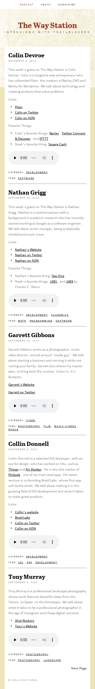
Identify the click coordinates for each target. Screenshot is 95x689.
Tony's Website (26, 626)
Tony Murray (26, 576)
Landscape (52, 660)
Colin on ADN (25, 117)
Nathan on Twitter (28, 254)
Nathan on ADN (27, 260)
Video (30, 420)
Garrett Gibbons (31, 334)
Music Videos (65, 426)
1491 (53, 281)
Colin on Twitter (27, 112)
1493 (69, 281)
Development (37, 172)
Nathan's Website (28, 249)
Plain (19, 106)
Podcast (26, 4)
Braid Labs (22, 517)
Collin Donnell (28, 443)
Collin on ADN (25, 528)
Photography (29, 426)
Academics (60, 315)
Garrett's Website (21, 384)
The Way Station (47, 25)
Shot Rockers (24, 620)
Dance (13, 429)
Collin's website (27, 512)
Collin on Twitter (27, 523)
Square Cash (57, 144)
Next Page (79, 668)
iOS (20, 562)
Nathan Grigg (27, 192)
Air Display (33, 469)
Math (22, 321)
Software (26, 178)
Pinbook (14, 474)
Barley (54, 133)
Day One (58, 275)
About (46, 4)
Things (13, 469)
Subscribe (66, 4)
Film (47, 426)
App (29, 562)
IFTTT (44, 138)
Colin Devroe (26, 55)
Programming (41, 321)
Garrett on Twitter (21, 392)
